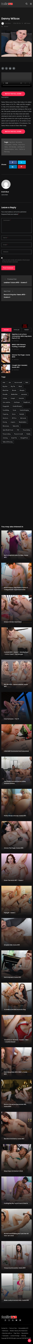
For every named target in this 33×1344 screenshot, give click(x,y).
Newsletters (25, 1333)
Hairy (6, 147)
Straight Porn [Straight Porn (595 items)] (24, 438)
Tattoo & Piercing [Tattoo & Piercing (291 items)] (7, 442)
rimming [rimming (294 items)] (5, 438)
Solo (16, 149)
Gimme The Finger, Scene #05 (13, 848)
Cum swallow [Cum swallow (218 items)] (6, 402)
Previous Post (10, 279)
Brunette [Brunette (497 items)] (5, 394)
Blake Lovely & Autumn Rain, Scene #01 (16, 1300)
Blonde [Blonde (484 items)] (14, 390)
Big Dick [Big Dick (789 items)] (5, 386)
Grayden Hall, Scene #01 (12, 945)
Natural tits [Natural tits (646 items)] (16, 426)
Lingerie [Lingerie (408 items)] (13, 422)
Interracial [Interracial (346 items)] (23, 418)
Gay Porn (21, 145)
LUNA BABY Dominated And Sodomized (16, 751)
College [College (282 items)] (5, 398)
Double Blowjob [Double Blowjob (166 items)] (17, 406)
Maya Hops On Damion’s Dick (13, 1171)
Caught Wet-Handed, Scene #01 (19, 366)
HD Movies (12, 147)
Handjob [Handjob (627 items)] (21, 414)
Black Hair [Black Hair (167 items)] (6, 390)
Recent (6, 329)
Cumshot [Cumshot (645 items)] (21, 398)
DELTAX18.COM (26, 1338)
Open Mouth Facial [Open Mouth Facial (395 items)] (8, 430)
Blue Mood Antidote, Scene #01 (14, 1139)
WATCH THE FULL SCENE (13, 93)
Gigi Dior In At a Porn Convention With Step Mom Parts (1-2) (22, 336)
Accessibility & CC (23, 1328)
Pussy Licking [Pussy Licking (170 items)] (7, 434)
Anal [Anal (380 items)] (4, 382)
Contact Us (4, 1328)
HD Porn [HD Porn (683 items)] (14, 418)
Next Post (9, 291)
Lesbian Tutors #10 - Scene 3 (15, 282)
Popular (16, 329)
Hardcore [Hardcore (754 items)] (5, 418)
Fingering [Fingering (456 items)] (5, 414)
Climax (14, 145)
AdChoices (5, 1330)
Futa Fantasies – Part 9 (11, 719)
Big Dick (12, 142)
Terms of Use (13, 1328)
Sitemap (23, 1335)
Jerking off (21, 147)
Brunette (19, 142)
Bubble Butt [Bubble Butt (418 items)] (14, 394)
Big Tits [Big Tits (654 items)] (13, 386)
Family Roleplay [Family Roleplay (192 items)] (24, 410)
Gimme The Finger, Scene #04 (21, 356)
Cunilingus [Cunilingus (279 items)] (17, 402)
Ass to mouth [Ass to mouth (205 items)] (18, 382)
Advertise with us (7, 1333)
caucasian (7, 145)
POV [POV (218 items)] (18, 430)
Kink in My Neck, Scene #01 (12, 977)
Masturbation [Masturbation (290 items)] (22, 422)
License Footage (14, 1335)
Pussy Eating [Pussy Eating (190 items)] (26, 430)
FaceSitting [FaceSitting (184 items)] (6, 410)
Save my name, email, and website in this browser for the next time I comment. (16, 261)
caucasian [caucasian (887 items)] (24, 394)
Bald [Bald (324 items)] (27, 382)
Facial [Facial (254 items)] (14, 410)
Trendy (26, 329)
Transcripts (5, 1335)
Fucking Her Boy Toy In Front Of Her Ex (16, 1203)
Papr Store (17, 1333)
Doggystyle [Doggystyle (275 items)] (6, 406)
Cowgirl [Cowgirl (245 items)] (13, 398)
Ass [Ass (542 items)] (10, 382)
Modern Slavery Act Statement (18, 1330)
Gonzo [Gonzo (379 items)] (14, 414)
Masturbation (9, 149)
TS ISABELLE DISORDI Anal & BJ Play (15, 1009)
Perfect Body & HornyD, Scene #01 (15, 816)
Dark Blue (5, 192)
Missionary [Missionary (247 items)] (6, 426)
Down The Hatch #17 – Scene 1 (13, 880)
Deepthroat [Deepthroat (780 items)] (26, 402)
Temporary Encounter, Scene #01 (14, 1268)
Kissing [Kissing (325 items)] (5, 422)
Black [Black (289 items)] (20, 386)
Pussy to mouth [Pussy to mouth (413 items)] (18, 434)
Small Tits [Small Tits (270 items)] (14, 438)
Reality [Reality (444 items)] (28, 434)
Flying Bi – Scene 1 (9, 913)
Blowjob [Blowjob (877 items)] (22, 390)
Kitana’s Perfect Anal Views (13, 622)
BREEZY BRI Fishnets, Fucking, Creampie (19, 346)
